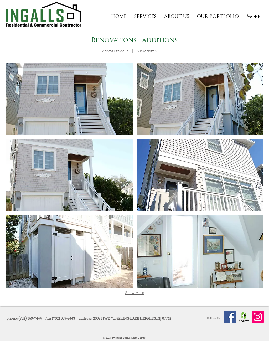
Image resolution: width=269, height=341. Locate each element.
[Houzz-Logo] (244, 317)
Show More (134, 293)
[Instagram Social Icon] (258, 317)
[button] (145, 16)
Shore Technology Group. (131, 338)
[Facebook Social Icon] (230, 317)
